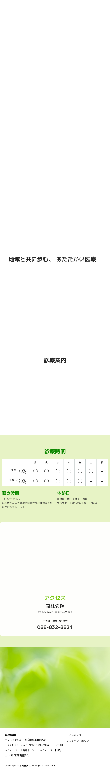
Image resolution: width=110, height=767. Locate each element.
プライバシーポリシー (78, 731)
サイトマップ (73, 726)
